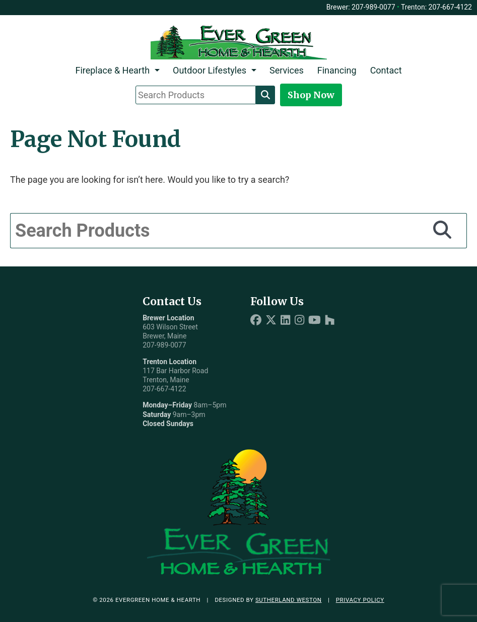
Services (286, 70)
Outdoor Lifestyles (209, 70)
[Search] (265, 95)
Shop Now (311, 95)
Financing (337, 70)
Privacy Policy (360, 599)
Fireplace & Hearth (112, 70)
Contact (386, 70)
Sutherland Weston (288, 599)
